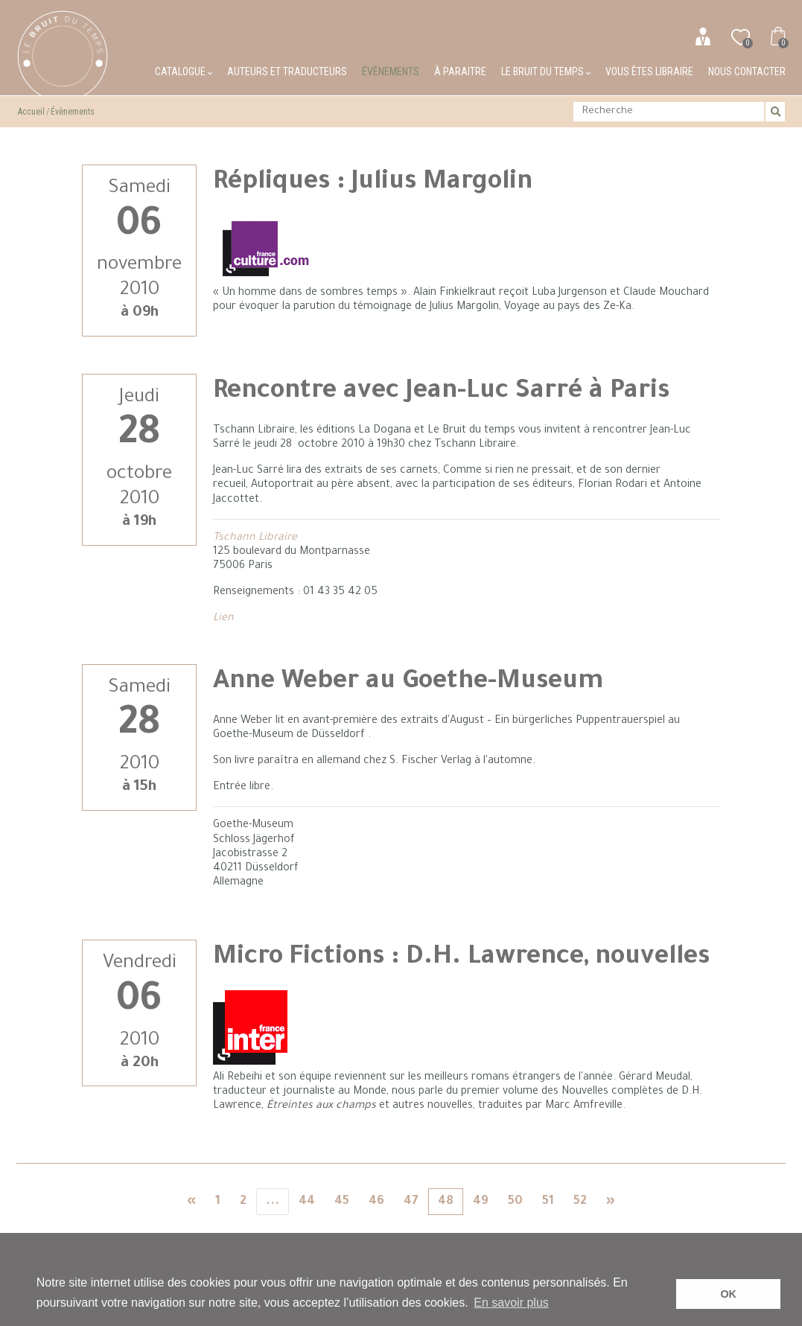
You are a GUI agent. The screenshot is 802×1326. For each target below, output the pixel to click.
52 (580, 1201)
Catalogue (183, 71)
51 (548, 1201)
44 (307, 1201)
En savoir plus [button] (511, 1302)
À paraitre (460, 71)
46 (376, 1201)
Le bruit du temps (546, 71)
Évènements (390, 71)
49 (480, 1201)
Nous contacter (747, 71)
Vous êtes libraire (649, 71)
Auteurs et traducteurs (287, 71)
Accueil (31, 111)
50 (515, 1201)
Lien (223, 619)
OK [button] (728, 1294)
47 (411, 1201)
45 (341, 1201)
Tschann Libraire (255, 538)
